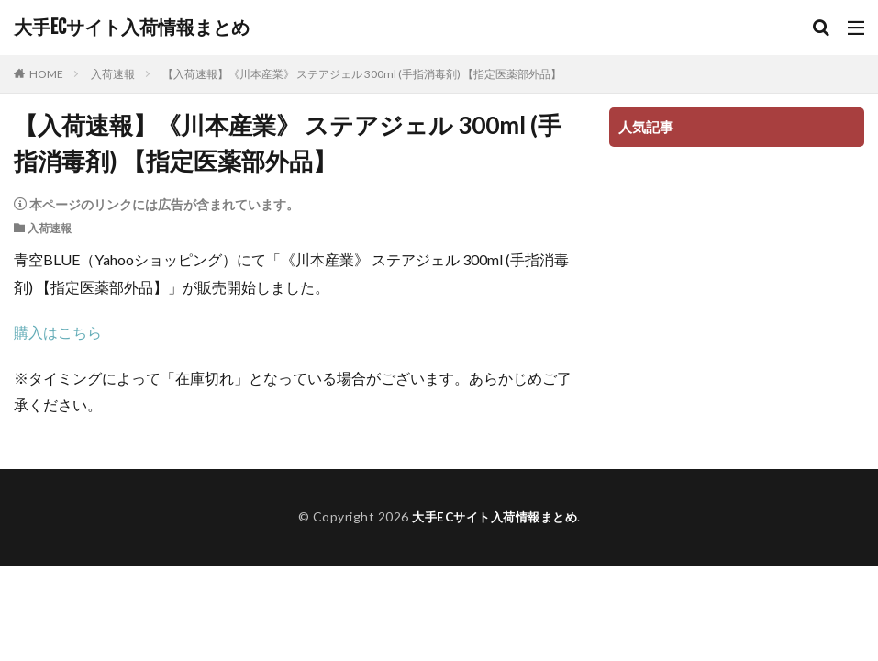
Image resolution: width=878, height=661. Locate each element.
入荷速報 (113, 74)
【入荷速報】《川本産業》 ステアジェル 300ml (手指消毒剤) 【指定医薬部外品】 (361, 74)
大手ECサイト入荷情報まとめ (132, 27)
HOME (46, 74)
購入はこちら (58, 332)
